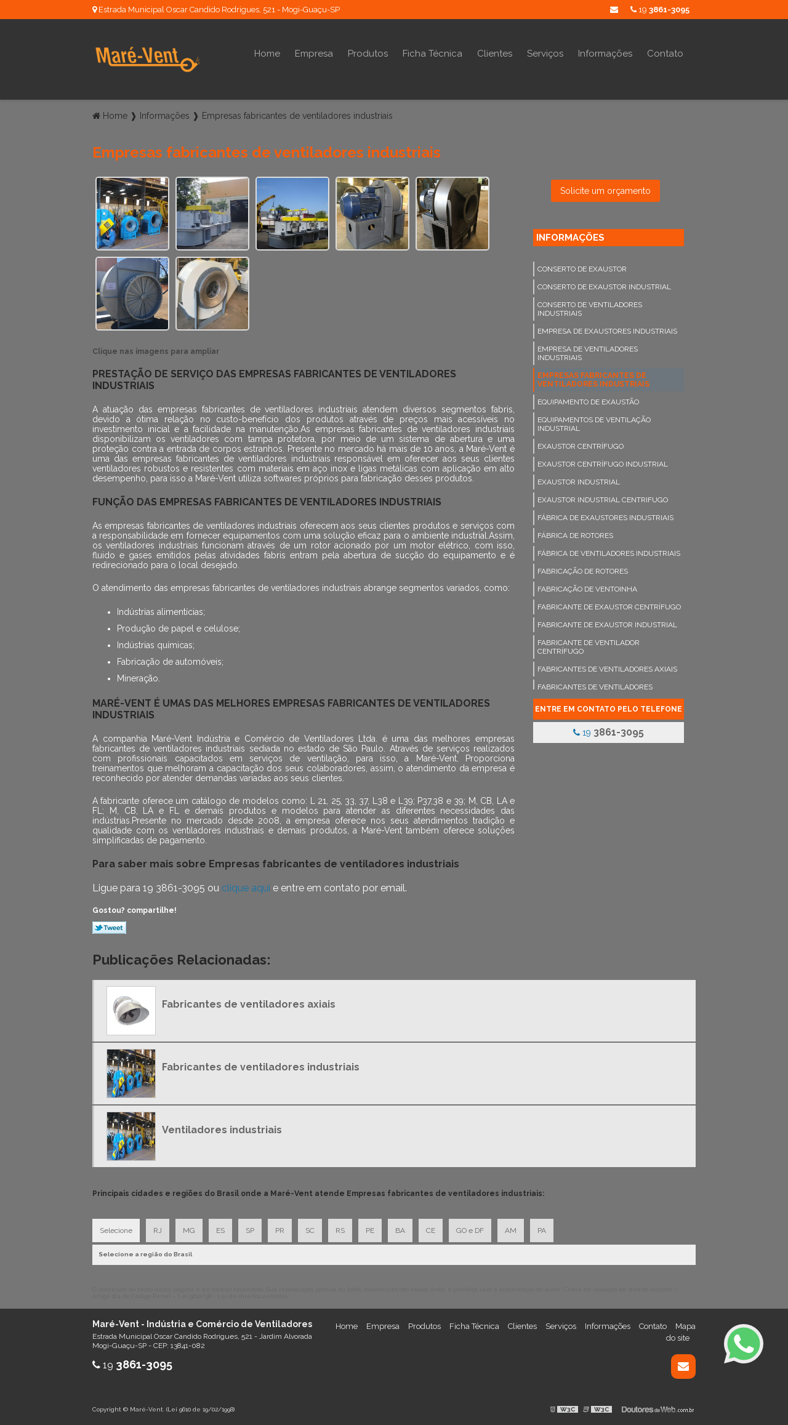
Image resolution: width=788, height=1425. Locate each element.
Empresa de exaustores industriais (607, 331)
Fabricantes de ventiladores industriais (261, 1067)
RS (340, 1230)
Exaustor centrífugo (580, 446)
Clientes (494, 53)
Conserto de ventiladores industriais (589, 309)
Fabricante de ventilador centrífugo (588, 647)
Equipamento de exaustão (588, 402)
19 (660, 9)
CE (430, 1230)
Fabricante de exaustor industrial (607, 624)
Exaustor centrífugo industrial (602, 464)
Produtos (368, 53)
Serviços (545, 53)
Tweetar (109, 927)
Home (267, 53)
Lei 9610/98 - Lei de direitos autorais (232, 1296)
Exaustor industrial (578, 482)
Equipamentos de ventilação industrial (594, 424)
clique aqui (246, 888)
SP (250, 1230)
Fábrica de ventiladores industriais (608, 553)
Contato (665, 53)
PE (370, 1230)
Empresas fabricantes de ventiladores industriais (593, 379)
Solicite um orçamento (605, 191)
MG (189, 1230)
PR (279, 1230)
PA (541, 1230)
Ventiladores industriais (222, 1130)
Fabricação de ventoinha (587, 589)
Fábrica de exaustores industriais (605, 517)
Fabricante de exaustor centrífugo (609, 607)
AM (511, 1230)
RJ (157, 1230)
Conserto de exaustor (582, 269)
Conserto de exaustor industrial (604, 287)
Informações (605, 53)
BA (400, 1230)
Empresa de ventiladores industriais (587, 353)
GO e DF (470, 1230)
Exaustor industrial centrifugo (602, 500)
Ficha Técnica (432, 53)
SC (310, 1230)
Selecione (116, 1230)
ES (220, 1230)
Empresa (314, 53)
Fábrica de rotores (575, 535)
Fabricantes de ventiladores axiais (607, 669)
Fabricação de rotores (582, 571)
